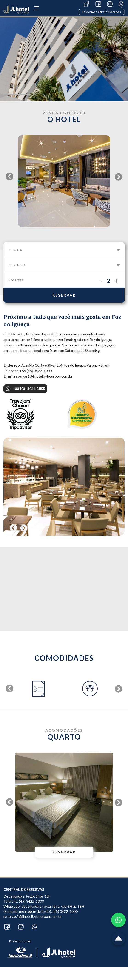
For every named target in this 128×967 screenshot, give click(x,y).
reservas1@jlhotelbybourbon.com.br (32, 916)
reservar (64, 295)
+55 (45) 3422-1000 (25, 388)
